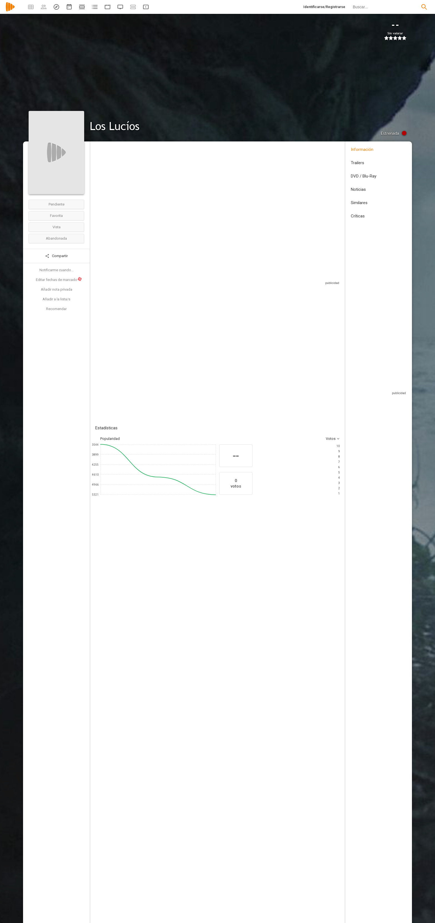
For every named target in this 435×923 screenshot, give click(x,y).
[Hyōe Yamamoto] (161, 681)
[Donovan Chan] (161, 815)
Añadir (137, 350)
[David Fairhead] (286, 830)
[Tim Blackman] (145, 608)
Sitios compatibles (280, 288)
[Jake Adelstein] (178, 608)
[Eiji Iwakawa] (286, 799)
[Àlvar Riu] (161, 717)
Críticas (358, 216)
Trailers (357, 162)
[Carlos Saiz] (161, 666)
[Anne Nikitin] (286, 717)
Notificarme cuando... (56, 270)
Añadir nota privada (56, 289)
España (101, 183)
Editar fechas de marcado (59, 279)
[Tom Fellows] (276, 608)
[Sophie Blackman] (245, 608)
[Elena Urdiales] (112, 608)
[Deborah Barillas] (161, 768)
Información (362, 149)
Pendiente (56, 204)
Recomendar (56, 309)
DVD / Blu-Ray (363, 176)
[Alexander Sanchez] (286, 784)
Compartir (56, 256)
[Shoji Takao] (286, 681)
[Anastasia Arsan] (161, 799)
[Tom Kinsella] (286, 748)
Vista (56, 227)
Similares (359, 202)
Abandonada (56, 238)
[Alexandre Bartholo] (161, 733)
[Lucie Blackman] (212, 608)
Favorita (56, 216)
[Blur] (161, 784)
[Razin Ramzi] (286, 815)
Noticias (358, 189)
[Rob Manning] (286, 733)
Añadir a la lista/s (56, 299)
